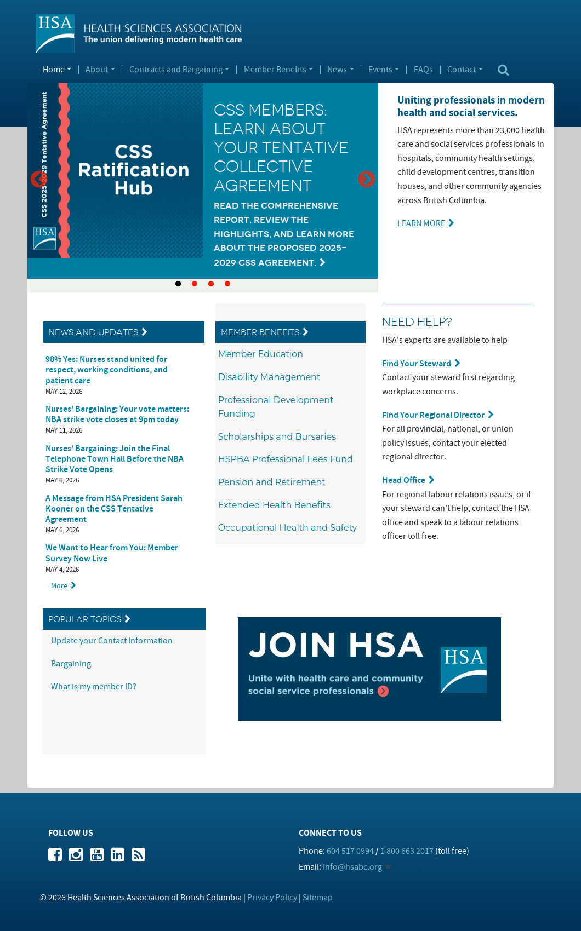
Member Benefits (275, 70)
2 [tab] (194, 284)
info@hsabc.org (352, 866)
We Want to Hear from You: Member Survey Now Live (111, 553)
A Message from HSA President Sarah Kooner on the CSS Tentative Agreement (114, 509)
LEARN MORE (421, 223)
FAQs (423, 70)
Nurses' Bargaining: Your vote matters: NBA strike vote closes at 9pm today (117, 415)
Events (380, 70)
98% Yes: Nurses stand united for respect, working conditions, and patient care (106, 370)
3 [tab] (211, 284)
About (97, 70)
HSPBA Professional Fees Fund (285, 459)
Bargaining (72, 663)
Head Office (403, 480)
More (59, 586)
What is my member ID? (93, 686)
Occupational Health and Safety (287, 527)
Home (54, 70)
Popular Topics (84, 619)
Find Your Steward (416, 364)
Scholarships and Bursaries (277, 437)
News (337, 70)
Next (366, 180)
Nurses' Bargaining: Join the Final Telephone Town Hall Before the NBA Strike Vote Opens (114, 459)
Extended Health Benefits (274, 505)
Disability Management (269, 377)
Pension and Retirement (272, 482)
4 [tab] (227, 284)
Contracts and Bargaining (176, 70)
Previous (38, 180)
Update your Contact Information (112, 640)
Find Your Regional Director (433, 415)
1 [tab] (178, 284)
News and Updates (93, 332)
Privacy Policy (272, 897)
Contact (461, 70)
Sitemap (318, 897)
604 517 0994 (350, 851)
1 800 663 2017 (407, 851)
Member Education (260, 354)
